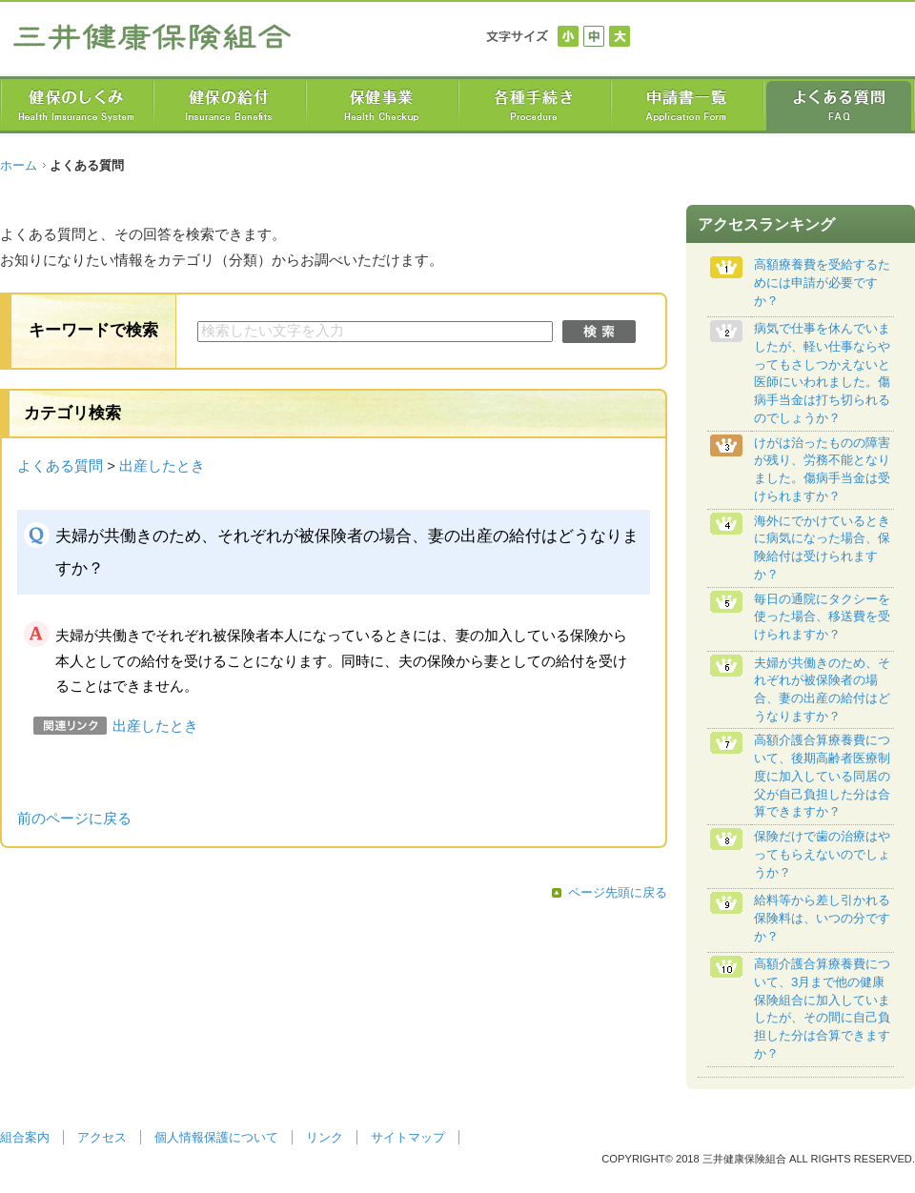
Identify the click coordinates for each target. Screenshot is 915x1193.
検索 (599, 331)
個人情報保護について (216, 1137)
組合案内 (25, 1137)
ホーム (18, 165)
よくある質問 (60, 466)
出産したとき (162, 466)
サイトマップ (408, 1137)
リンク (324, 1137)
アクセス (102, 1137)
